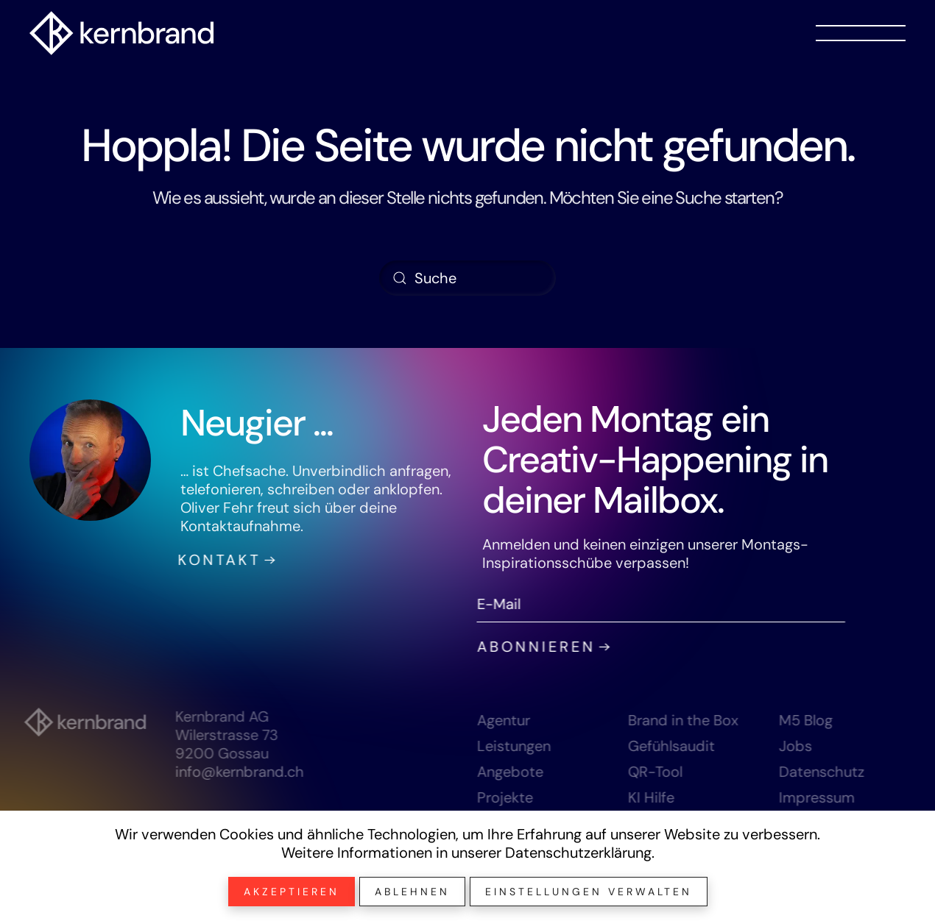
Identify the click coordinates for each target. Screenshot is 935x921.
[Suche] (467, 278)
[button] (861, 33)
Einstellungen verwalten (588, 891)
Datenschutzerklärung (578, 852)
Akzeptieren (291, 891)
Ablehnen (412, 891)
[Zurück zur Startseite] (121, 33)
